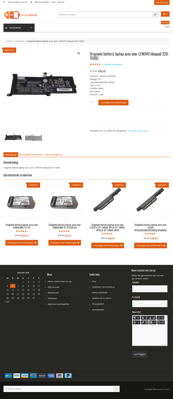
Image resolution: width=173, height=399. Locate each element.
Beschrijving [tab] (10, 154)
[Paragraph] (136, 322)
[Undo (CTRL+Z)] (159, 322)
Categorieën (13, 27)
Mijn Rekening (162, 2)
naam (135, 282)
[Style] (136, 318)
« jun (7, 301)
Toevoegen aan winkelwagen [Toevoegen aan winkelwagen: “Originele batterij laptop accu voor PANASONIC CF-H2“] (20, 242)
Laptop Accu (143, 130)
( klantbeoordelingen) (112, 64)
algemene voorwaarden (58, 304)
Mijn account (53, 287)
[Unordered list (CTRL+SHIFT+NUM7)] (159, 318)
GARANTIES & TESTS (101, 298)
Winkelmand (53, 292)
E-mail (137, 297)
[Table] (153, 322)
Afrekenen (52, 298)
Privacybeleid (98, 303)
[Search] (155, 14)
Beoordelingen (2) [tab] (53, 154)
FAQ (94, 281)
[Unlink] (147, 322)
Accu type (131, 130)
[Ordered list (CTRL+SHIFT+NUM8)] (162, 318)
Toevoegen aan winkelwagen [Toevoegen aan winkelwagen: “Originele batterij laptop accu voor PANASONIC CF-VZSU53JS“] (63, 242)
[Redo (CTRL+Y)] (163, 322)
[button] (78, 53)
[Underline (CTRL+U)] (150, 318)
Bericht (137, 312)
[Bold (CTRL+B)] (143, 318)
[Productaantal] (94, 102)
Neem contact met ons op (60, 281)
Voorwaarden (98, 309)
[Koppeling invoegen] (143, 322)
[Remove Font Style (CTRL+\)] (154, 318)
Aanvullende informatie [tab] (30, 154)
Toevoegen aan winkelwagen (113, 102)
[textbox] (149, 335)
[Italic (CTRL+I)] (147, 318)
